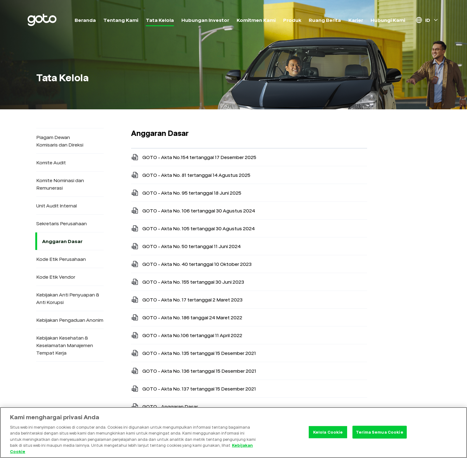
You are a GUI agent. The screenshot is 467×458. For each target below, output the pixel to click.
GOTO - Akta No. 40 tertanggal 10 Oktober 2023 (191, 264)
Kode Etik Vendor (55, 277)
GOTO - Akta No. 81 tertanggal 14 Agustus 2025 (190, 175)
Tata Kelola (160, 20)
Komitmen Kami (256, 20)
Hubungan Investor (205, 20)
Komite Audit (51, 162)
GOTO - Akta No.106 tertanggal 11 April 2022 (186, 335)
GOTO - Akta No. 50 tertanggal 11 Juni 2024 (186, 246)
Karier (355, 20)
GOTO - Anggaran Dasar (164, 406)
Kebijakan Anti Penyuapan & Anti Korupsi (67, 298)
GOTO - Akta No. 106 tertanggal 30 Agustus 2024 (193, 210)
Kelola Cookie (328, 435)
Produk (292, 20)
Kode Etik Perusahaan (61, 259)
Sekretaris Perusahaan (61, 223)
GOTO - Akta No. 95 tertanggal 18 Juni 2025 (186, 193)
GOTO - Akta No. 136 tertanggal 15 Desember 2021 (193, 371)
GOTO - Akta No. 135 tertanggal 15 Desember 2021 (193, 353)
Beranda (85, 20)
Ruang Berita (325, 20)
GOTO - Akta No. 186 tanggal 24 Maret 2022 (186, 317)
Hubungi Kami (388, 20)
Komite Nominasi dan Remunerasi (60, 184)
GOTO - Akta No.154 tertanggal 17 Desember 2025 (193, 157)
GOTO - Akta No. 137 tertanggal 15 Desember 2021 (193, 388)
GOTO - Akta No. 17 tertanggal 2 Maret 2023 (187, 299)
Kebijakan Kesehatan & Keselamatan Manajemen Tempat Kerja (64, 345)
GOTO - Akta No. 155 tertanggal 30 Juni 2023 (187, 282)
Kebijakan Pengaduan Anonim (69, 320)
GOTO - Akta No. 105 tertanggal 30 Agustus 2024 (193, 228)
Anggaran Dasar (63, 241)
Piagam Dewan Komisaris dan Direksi (59, 141)
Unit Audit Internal (56, 205)
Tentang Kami (120, 20)
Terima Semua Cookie (379, 435)
